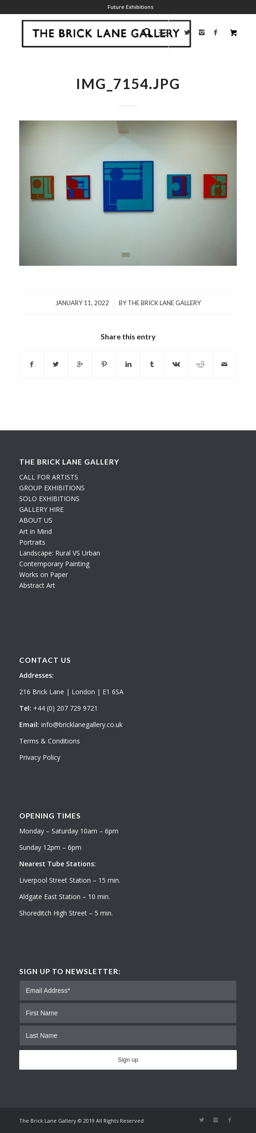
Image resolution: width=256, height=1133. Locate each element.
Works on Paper (43, 574)
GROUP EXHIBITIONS (52, 487)
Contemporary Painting (54, 563)
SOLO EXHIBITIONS (49, 498)
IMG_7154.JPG (128, 83)
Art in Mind (35, 531)
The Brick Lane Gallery (164, 303)
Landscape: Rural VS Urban (59, 552)
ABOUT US (35, 520)
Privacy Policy (39, 757)
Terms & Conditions (49, 740)
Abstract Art (37, 585)
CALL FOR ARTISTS (48, 477)
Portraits (32, 542)
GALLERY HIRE (41, 509)
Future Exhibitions (131, 6)
